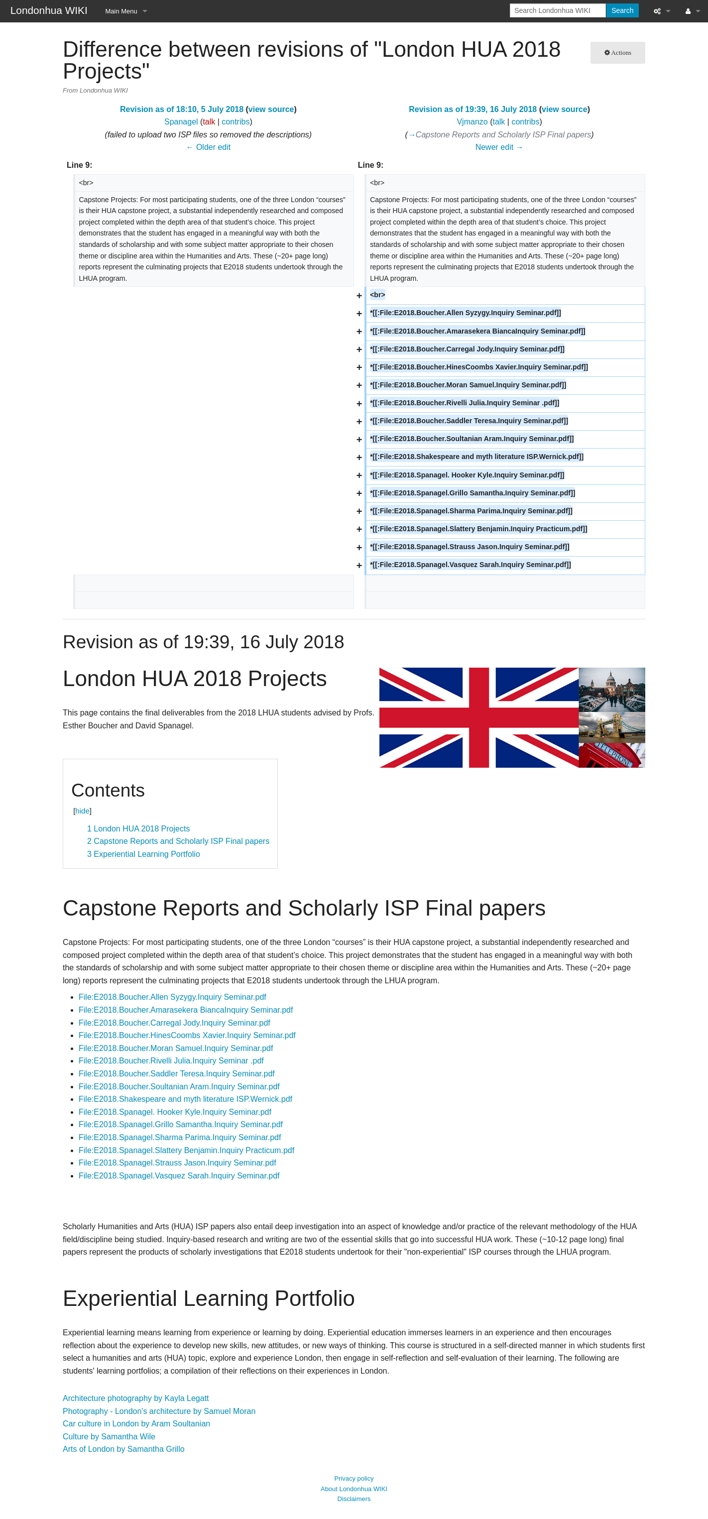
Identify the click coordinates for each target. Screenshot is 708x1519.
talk (209, 121)
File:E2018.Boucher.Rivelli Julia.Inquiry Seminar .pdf (171, 1060)
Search (622, 10)
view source (271, 109)
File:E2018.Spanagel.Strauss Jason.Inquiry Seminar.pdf (177, 1163)
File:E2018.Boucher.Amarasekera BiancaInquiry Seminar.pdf (186, 1010)
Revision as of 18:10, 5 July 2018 (181, 109)
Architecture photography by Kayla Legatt (136, 1398)
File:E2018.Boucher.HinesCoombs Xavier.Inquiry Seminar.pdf (187, 1035)
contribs (235, 121)
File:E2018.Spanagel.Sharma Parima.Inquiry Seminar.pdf (180, 1137)
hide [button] (82, 811)
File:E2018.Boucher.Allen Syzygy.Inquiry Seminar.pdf (172, 997)
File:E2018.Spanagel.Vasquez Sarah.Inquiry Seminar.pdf (179, 1175)
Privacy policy (353, 1478)
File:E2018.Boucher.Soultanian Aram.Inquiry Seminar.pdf (179, 1086)
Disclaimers (354, 1499)
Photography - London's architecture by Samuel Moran (159, 1411)
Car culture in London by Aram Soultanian (136, 1423)
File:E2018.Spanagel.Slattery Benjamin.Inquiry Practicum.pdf (186, 1150)
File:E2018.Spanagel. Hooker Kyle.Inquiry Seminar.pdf (175, 1112)
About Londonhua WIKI (354, 1489)
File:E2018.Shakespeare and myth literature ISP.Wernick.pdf (185, 1099)
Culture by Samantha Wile (109, 1436)
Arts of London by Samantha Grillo (124, 1449)
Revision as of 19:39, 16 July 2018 (473, 109)
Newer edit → (499, 147)
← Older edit (208, 147)
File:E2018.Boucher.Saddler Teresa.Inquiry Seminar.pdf (177, 1073)
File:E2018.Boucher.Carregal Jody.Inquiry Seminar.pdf (174, 1023)
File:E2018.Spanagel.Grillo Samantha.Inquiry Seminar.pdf (181, 1124)
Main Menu (121, 11)
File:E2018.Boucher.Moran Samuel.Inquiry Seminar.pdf (176, 1048)
